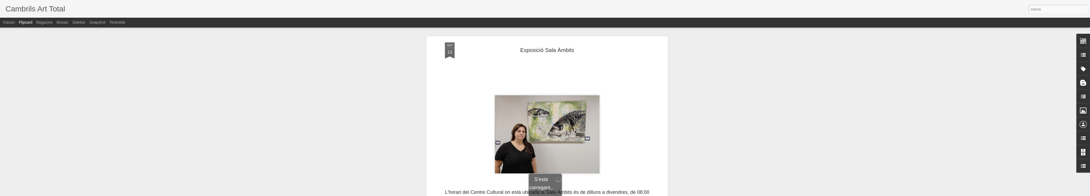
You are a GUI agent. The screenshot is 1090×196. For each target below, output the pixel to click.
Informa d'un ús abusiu (591, 193)
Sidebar (79, 22)
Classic (9, 22)
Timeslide (117, 22)
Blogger (569, 193)
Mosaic (62, 22)
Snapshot (97, 22)
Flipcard (25, 22)
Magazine (44, 22)
